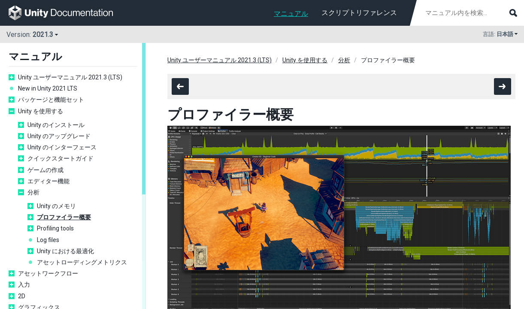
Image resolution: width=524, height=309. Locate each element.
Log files (48, 239)
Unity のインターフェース (62, 147)
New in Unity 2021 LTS (47, 88)
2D (21, 296)
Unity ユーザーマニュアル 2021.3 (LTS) (70, 77)
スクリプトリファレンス (359, 12)
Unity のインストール (56, 124)
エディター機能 (48, 181)
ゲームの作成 (45, 170)
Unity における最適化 (65, 251)
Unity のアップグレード (59, 136)
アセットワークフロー (48, 273)
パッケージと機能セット (51, 99)
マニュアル (291, 13)
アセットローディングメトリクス (82, 262)
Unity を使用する (40, 111)
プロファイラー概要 (64, 217)
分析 (33, 192)
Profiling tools (55, 228)
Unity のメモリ (56, 206)
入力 (24, 284)
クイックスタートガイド (60, 158)
